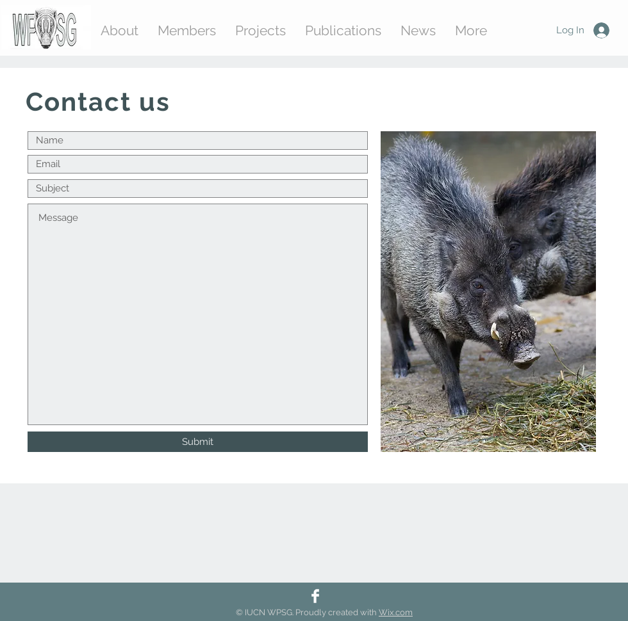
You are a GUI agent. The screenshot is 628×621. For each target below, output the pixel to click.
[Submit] (198, 441)
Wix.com (396, 612)
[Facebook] (315, 596)
